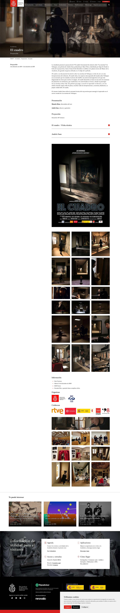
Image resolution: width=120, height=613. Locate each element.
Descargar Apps (84, 551)
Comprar (55, 565)
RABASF (12, 58)
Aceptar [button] (67, 607)
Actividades (17, 58)
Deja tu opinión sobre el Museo (43, 592)
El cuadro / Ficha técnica (81, 125)
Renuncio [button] (76, 607)
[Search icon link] (109, 5)
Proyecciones (24, 58)
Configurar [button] (85, 607)
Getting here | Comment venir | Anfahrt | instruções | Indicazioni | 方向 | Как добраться (92, 562)
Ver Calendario (51, 551)
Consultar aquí (56, 563)
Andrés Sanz (81, 134)
